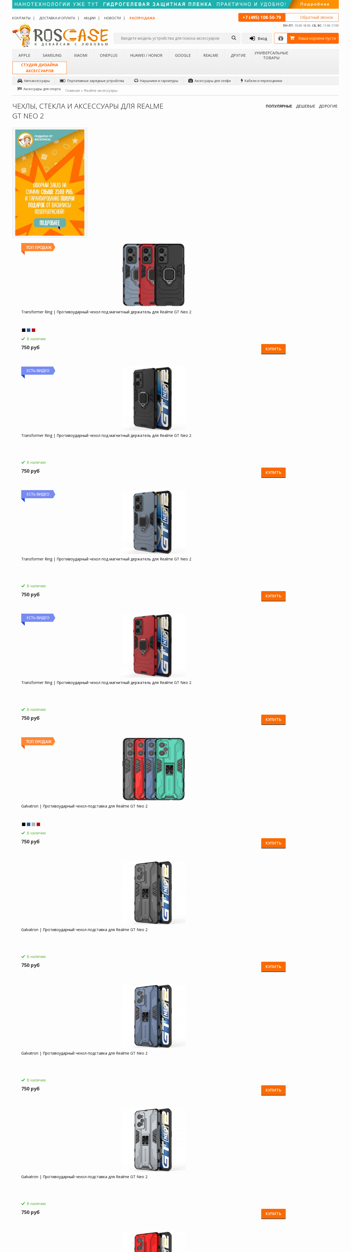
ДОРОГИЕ (328, 106)
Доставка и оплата (57, 17)
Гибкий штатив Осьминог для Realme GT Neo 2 (46, 943)
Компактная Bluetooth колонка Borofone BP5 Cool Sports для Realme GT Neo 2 (129, 822)
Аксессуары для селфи (209, 80)
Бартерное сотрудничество (38, 1192)
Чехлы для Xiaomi (87, 1171)
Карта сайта (139, 1196)
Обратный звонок (316, 17)
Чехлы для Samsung (88, 1164)
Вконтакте (318, 1179)
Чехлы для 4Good (87, 1206)
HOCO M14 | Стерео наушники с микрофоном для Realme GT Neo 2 (51, 696)
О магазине (25, 1157)
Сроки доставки (142, 1189)
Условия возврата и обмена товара (152, 1180)
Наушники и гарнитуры (156, 80)
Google (183, 55)
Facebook (317, 1169)
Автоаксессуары (33, 80)
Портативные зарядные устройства (92, 80)
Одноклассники (323, 1158)
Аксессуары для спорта (39, 89)
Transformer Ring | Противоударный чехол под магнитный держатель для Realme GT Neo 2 (131, 204)
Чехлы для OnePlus (88, 1178)
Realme (210, 55)
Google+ (317, 1210)
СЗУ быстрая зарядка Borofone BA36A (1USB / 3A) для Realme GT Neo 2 (213, 698)
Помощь (136, 1164)
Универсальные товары (271, 55)
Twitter (315, 1189)
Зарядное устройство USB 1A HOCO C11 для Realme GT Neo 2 (215, 819)
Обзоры (192, 1157)
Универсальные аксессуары (38, 1213)
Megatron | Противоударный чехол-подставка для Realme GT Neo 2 (215, 449)
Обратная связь (257, 1203)
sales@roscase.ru (199, 1191)
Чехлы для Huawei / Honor (94, 1185)
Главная (73, 90)
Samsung (52, 55)
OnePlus (109, 55)
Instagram (318, 1200)
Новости (112, 17)
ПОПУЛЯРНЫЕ (279, 106)
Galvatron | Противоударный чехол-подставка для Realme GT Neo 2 (134, 325)
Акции (90, 17)
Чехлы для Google (87, 1192)
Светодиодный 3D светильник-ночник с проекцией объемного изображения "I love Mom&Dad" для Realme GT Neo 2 (297, 822)
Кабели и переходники (261, 80)
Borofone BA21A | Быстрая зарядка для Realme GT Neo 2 (134, 696)
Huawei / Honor (146, 55)
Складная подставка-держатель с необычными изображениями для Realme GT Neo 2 (132, 945)
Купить (154, 236)
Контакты (21, 17)
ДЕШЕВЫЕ (305, 106)
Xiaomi (80, 55)
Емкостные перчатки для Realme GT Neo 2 (52, 819)
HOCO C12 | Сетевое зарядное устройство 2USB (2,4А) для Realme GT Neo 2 (297, 698)
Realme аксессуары (101, 90)
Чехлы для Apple (86, 1157)
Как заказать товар (145, 1157)
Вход (258, 38)
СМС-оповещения (144, 1171)
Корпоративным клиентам (37, 1199)
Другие (238, 55)
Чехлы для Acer (85, 1213)
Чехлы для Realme (87, 1199)
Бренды (22, 1185)
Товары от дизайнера (34, 1206)
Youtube (316, 1220)
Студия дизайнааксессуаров (39, 67)
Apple (24, 55)
